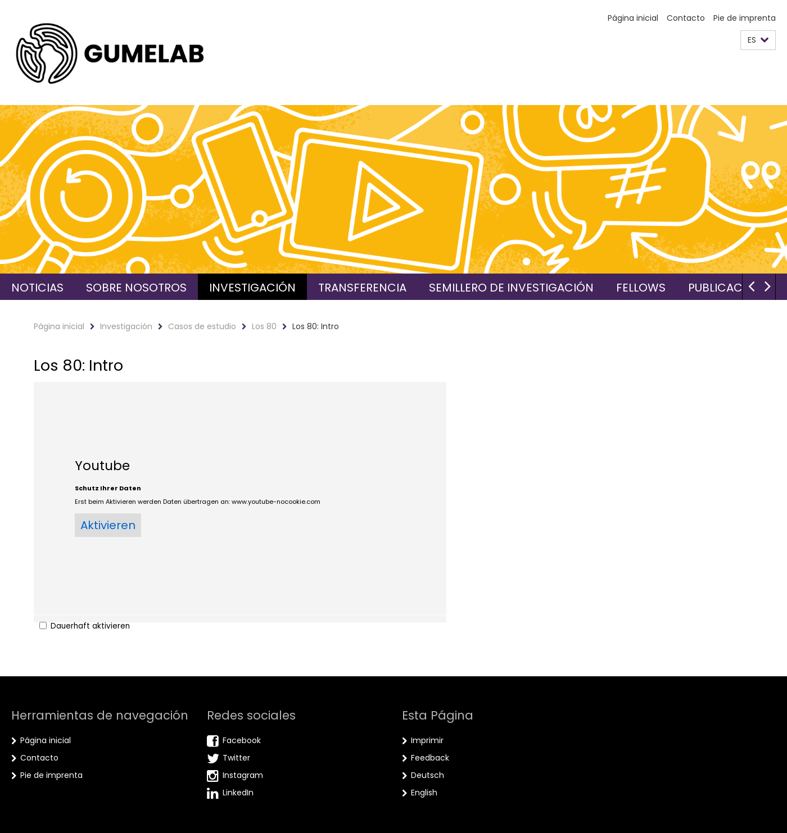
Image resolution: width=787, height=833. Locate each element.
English (424, 792)
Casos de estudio (202, 326)
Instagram (243, 775)
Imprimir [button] (427, 740)
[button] (758, 40)
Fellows (641, 287)
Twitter (236, 757)
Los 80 (264, 326)
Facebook (242, 740)
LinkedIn (238, 792)
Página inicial (633, 18)
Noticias (37, 287)
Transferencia (362, 287)
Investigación (252, 287)
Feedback (430, 757)
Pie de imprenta (744, 18)
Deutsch (427, 775)
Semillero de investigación (511, 287)
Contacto (686, 18)
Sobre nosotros (136, 287)
